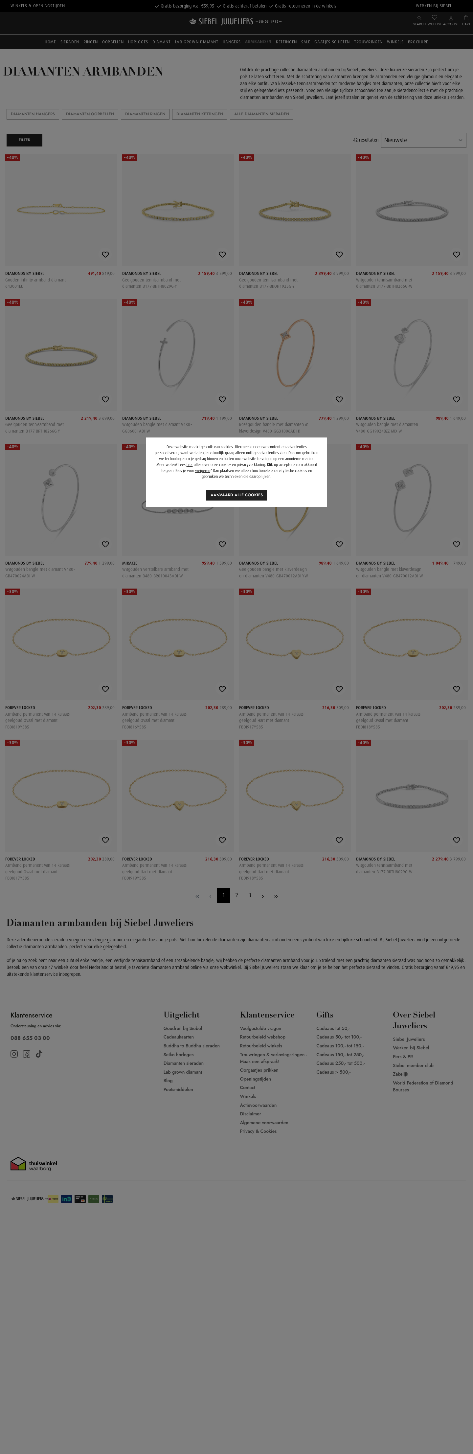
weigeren (202, 470)
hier (190, 464)
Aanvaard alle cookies (237, 495)
